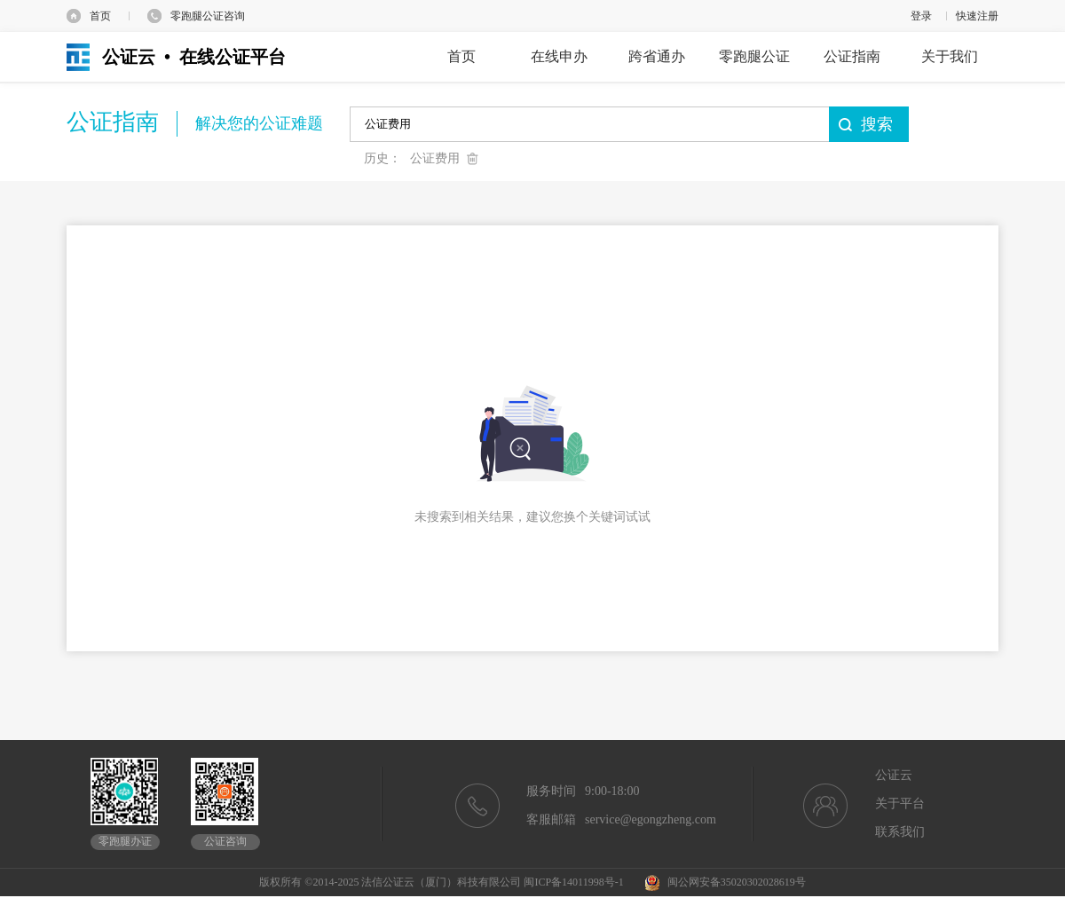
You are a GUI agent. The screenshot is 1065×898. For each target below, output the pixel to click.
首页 (100, 16)
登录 (921, 16)
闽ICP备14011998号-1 (573, 882)
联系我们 (900, 832)
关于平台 (900, 803)
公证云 (893, 775)
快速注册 (977, 16)
